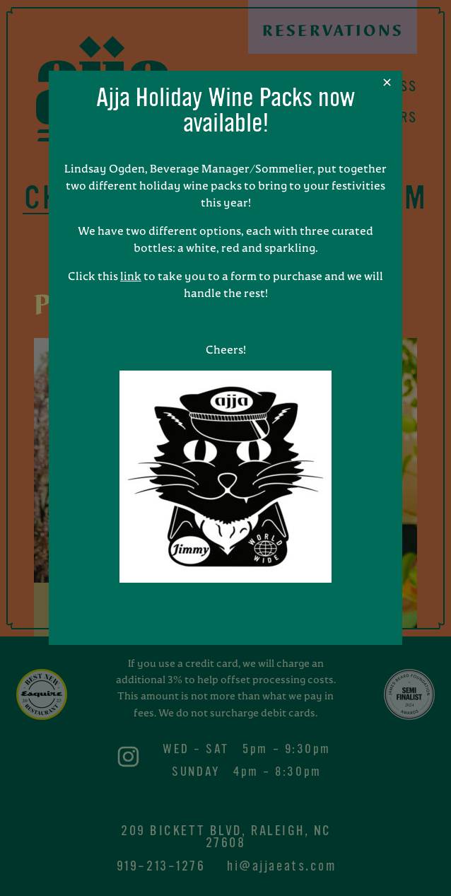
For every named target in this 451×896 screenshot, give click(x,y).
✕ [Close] (387, 83)
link (130, 277)
